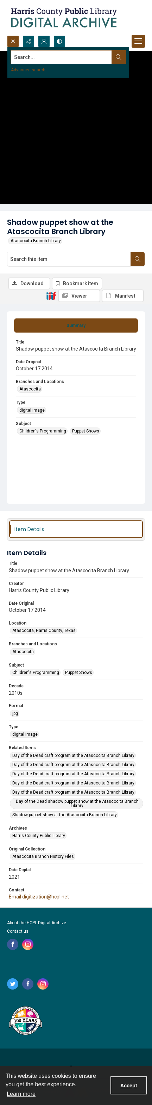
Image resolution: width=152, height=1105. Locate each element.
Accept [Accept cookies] (128, 1085)
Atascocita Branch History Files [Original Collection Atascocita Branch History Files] (43, 856)
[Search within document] (138, 259)
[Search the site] (61, 57)
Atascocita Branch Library (36, 240)
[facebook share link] (12, 944)
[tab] (76, 325)
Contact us (17, 931)
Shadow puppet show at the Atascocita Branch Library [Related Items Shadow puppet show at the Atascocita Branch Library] (64, 814)
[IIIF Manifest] (123, 295)
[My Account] (44, 41)
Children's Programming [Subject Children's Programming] (42, 431)
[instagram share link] (27, 944)
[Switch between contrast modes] (59, 41)
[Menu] (138, 41)
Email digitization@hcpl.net (39, 897)
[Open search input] (13, 41)
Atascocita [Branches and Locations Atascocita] (30, 389)
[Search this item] (69, 259)
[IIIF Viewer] (79, 295)
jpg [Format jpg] (15, 713)
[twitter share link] (12, 984)
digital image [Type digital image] (32, 410)
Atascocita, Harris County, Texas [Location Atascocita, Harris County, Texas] (44, 630)
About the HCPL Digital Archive (36, 922)
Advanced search (28, 69)
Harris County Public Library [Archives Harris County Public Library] (38, 835)
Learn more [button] (21, 1094)
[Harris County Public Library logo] (25, 1021)
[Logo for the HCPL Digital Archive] (63, 18)
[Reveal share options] (28, 41)
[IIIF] (51, 295)
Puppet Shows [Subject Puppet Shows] (85, 431)
